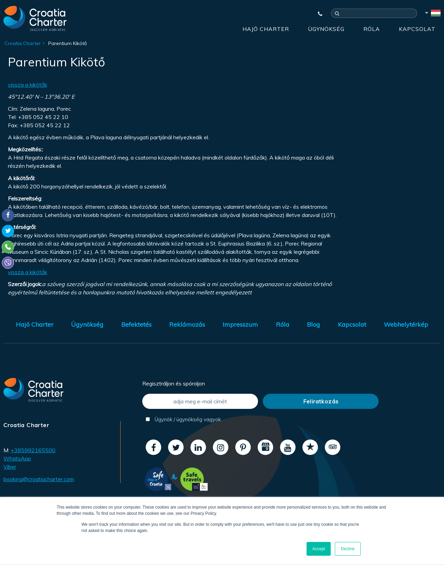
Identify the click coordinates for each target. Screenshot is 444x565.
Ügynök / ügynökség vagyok (183, 419)
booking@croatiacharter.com (38, 479)
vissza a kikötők (27, 84)
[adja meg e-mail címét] (200, 401)
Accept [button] (318, 548)
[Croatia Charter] (34, 18)
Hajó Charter (265, 28)
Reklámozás (187, 324)
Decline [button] (347, 548)
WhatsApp (17, 458)
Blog (313, 324)
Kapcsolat (417, 28)
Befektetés (136, 324)
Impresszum (240, 324)
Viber (9, 466)
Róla (371, 28)
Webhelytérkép (406, 324)
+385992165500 (33, 450)
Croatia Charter (22, 43)
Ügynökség (326, 28)
